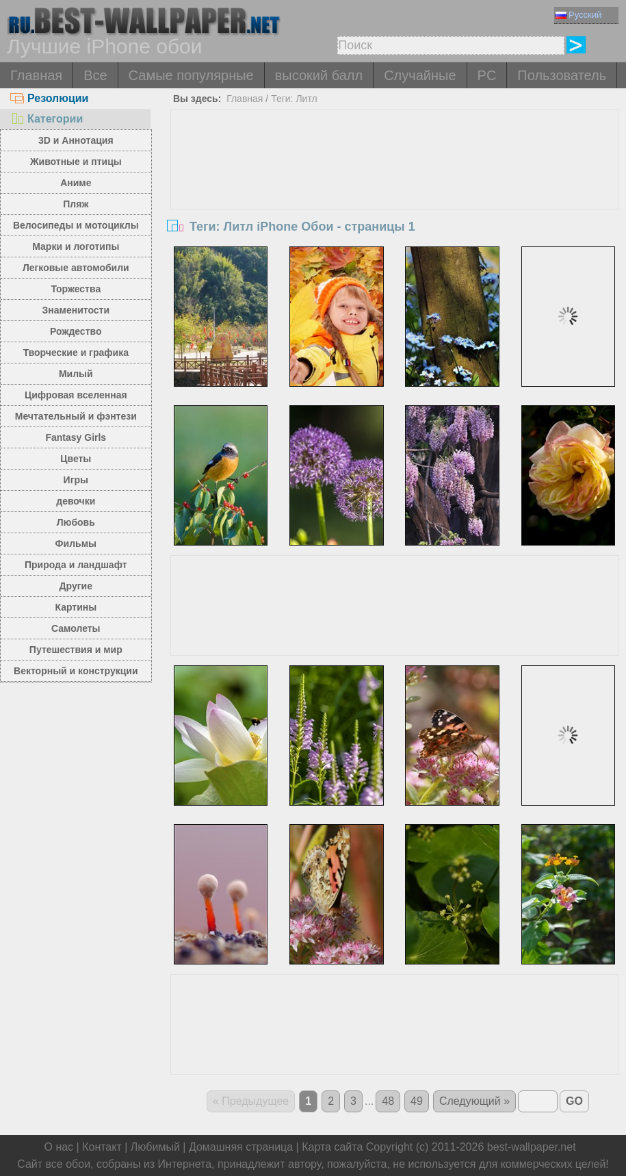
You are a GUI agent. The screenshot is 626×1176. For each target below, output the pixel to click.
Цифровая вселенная (76, 394)
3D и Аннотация (76, 140)
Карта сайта (332, 1147)
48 (388, 1101)
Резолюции (49, 98)
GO (574, 1101)
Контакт (102, 1147)
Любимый (155, 1147)
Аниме (75, 182)
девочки (75, 501)
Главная (36, 75)
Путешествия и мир (75, 649)
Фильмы (75, 543)
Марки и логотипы (75, 246)
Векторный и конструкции (76, 670)
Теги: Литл (294, 98)
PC (487, 75)
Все (95, 75)
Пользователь (561, 75)
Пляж (75, 204)
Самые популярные (191, 75)
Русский (578, 15)
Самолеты (76, 628)
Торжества (76, 288)
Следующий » (474, 1101)
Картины (75, 607)
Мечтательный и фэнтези (76, 416)
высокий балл (319, 75)
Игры (76, 479)
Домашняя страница (241, 1147)
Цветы (75, 458)
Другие (76, 585)
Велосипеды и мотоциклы (76, 225)
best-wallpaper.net (531, 1147)
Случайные (420, 75)
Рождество (75, 331)
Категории (46, 119)
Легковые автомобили (76, 267)
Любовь (76, 522)
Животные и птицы (76, 161)
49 (416, 1101)
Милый (76, 373)
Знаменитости (76, 310)
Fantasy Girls (75, 437)
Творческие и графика (76, 352)
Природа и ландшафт (76, 564)
